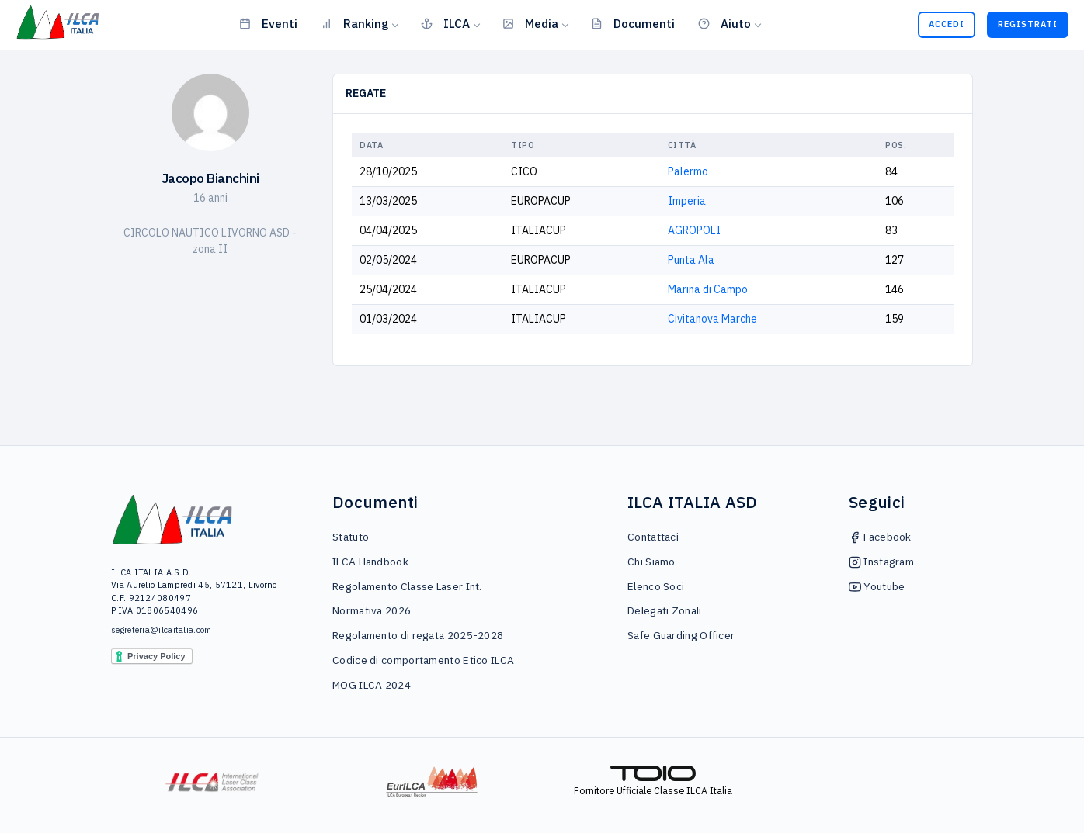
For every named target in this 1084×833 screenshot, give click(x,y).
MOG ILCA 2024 (371, 685)
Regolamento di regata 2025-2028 (417, 635)
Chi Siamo (651, 562)
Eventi (268, 23)
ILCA (445, 23)
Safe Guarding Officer (681, 635)
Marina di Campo (708, 289)
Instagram (881, 562)
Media (530, 23)
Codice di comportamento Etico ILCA (423, 660)
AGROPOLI (694, 230)
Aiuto (724, 23)
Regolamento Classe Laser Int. (407, 586)
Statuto (350, 537)
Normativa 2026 (371, 610)
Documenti (633, 23)
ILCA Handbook (370, 562)
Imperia (687, 201)
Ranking (354, 23)
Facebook (880, 537)
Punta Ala (691, 260)
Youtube (877, 586)
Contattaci (653, 537)
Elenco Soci (655, 586)
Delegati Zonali (664, 610)
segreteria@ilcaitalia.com (161, 629)
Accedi (946, 24)
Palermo (688, 171)
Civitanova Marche (712, 319)
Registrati (1028, 24)
